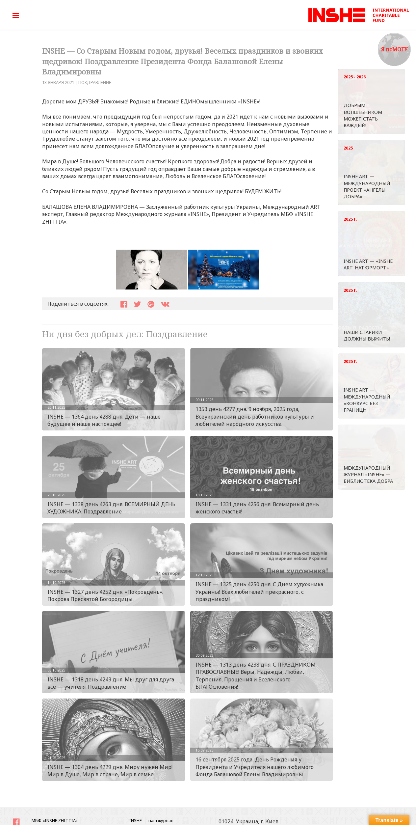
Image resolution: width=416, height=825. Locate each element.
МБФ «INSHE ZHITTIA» (55, 820)
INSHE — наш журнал (151, 820)
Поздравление (94, 82)
